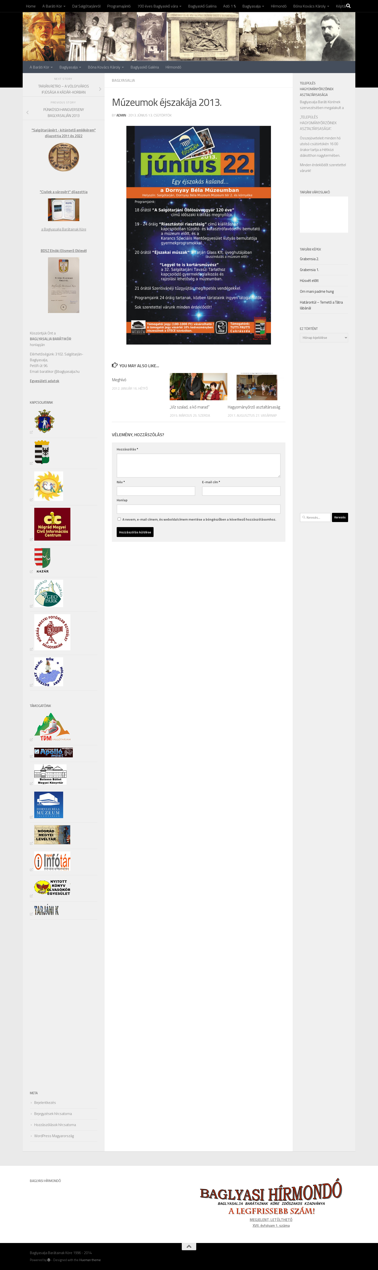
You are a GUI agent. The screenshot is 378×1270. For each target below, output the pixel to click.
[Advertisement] (44, 1004)
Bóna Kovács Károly (309, 6)
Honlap (122, 500)
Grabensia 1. (309, 269)
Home (31, 6)
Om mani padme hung (317, 291)
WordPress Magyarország (54, 1136)
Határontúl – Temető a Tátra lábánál (321, 305)
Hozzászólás (127, 449)
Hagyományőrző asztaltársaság (254, 407)
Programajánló (119, 6)
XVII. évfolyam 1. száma (271, 1225)
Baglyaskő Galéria (202, 6)
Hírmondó (279, 6)
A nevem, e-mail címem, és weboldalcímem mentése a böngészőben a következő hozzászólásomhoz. (199, 519)
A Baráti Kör (52, 6)
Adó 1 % (229, 6)
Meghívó (119, 380)
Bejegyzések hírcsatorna (53, 1113)
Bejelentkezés (45, 1102)
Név (121, 481)
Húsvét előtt (309, 280)
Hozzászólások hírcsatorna (55, 1124)
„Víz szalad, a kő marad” (189, 407)
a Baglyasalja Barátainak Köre (63, 229)
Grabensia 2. (309, 259)
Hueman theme (90, 1259)
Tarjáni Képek (310, 249)
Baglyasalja (252, 6)
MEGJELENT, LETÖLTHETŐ (271, 1219)
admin (121, 115)
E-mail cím (211, 481)
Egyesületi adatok (44, 381)
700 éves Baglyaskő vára (157, 6)
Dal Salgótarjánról (86, 6)
